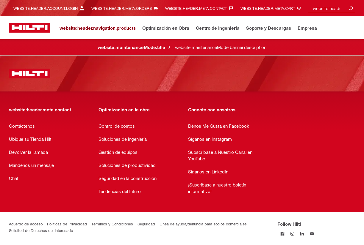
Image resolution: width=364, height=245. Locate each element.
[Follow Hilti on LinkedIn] (302, 233)
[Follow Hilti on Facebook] (282, 233)
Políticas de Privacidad (67, 224)
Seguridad (146, 224)
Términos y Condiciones (112, 224)
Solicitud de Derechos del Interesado (41, 230)
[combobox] (331, 8)
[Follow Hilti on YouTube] (312, 233)
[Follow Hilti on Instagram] (292, 233)
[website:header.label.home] (29, 28)
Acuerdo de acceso (26, 224)
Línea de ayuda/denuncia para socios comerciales (203, 224)
